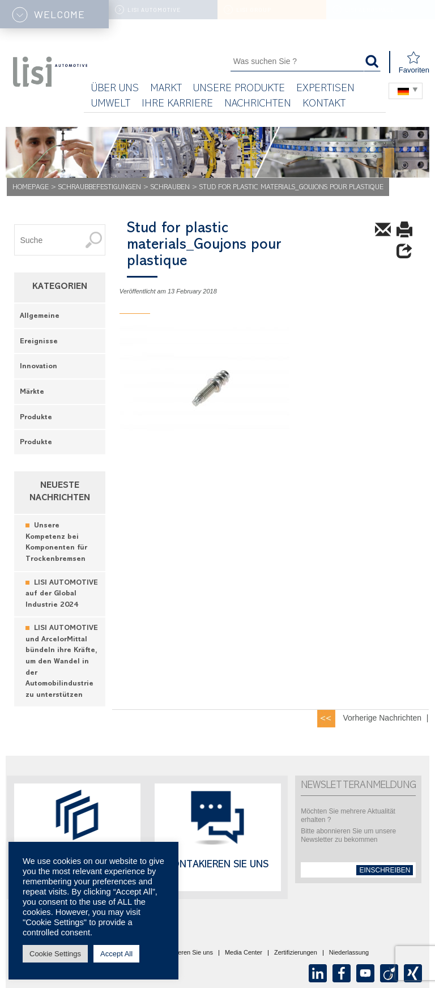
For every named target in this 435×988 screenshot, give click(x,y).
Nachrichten (257, 104)
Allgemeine (39, 316)
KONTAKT (324, 104)
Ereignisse (39, 342)
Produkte (36, 417)
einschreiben (384, 870)
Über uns (115, 89)
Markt (166, 89)
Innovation (38, 366)
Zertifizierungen (295, 953)
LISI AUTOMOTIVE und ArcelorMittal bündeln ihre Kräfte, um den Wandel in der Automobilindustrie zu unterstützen (61, 662)
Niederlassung (349, 953)
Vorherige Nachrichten (382, 717)
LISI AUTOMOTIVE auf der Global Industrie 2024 (61, 594)
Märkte (32, 392)
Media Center (243, 953)
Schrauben (170, 187)
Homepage (30, 187)
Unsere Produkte (239, 89)
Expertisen (325, 89)
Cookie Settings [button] (55, 953)
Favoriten (414, 62)
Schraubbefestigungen (99, 187)
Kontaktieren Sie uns (184, 953)
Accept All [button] (116, 953)
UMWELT (110, 104)
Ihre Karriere (177, 104)
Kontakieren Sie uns (217, 866)
